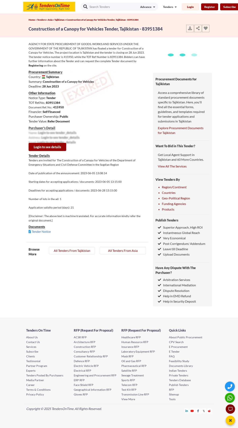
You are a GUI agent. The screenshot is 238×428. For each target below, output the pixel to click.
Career (30, 385)
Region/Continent (174, 187)
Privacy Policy (35, 394)
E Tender (174, 351)
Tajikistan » (60, 19)
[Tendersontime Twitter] (203, 411)
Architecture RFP (84, 342)
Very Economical (172, 238)
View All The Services (172, 166)
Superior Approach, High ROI (180, 227)
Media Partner (35, 380)
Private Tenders (178, 375)
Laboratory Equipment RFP (138, 351)
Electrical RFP (82, 370)
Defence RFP (82, 361)
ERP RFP (79, 380)
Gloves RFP (81, 394)
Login (190, 7)
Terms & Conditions (38, 389)
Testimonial (33, 361)
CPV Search (176, 342)
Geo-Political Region (176, 198)
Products (168, 209)
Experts (31, 370)
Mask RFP (127, 356)
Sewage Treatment (132, 375)
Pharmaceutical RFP (134, 365)
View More (128, 399)
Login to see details (47, 147)
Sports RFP (128, 380)
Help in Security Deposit (177, 301)
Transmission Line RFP (135, 394)
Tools (172, 399)
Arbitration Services (174, 280)
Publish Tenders (166, 220)
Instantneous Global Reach (179, 233)
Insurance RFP (130, 346)
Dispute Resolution (173, 290)
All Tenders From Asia (123, 250)
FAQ (172, 356)
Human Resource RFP (134, 342)
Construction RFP (85, 346)
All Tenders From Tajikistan (72, 250)
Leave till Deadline (173, 249)
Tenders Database (180, 380)
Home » (33, 19)
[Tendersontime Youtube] (192, 411)
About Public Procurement (185, 337)
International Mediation (177, 285)
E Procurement (178, 346)
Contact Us (33, 342)
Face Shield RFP (83, 385)
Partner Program (36, 365)
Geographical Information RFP (92, 389)
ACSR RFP (80, 337)
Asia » (51, 19)
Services (31, 346)
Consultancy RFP (84, 351)
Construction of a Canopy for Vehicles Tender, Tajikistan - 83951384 (102, 19)
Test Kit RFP (128, 389)
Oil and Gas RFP (131, 361)
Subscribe (32, 351)
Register (209, 7)
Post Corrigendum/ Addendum (181, 243)
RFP (171, 389)
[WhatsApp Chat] (230, 397)
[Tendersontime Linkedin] (186, 411)
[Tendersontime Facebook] (198, 411)
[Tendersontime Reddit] (209, 411)
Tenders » (42, 19)
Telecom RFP (129, 385)
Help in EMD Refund (174, 296)
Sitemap (174, 394)
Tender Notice (41, 231)
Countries (169, 192)
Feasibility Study (179, 361)
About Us (32, 337)
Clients (30, 356)
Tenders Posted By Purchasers (44, 375)
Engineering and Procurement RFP (95, 375)
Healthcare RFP (131, 337)
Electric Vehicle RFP (86, 365)
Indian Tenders (178, 370)
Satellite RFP (129, 370)
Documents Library (181, 365)
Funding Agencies (174, 204)
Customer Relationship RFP (91, 356)
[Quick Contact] (230, 386)
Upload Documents (174, 254)
